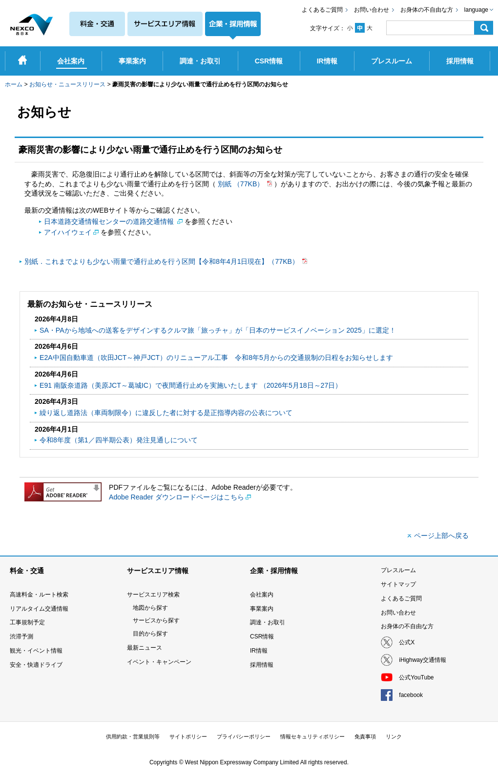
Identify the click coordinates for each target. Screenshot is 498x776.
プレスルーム (398, 570)
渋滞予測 (21, 636)
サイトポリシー (188, 736)
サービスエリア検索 (153, 594)
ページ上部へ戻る (441, 535)
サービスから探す (156, 620)
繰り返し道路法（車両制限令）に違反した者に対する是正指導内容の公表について (166, 413)
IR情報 (259, 650)
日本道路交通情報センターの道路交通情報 (110, 221)
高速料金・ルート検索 (39, 594)
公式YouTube (416, 677)
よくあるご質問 (322, 9)
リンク (394, 736)
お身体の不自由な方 (426, 9)
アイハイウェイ (68, 232)
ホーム (13, 84)
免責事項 (365, 736)
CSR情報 (262, 636)
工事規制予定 (27, 622)
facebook (411, 695)
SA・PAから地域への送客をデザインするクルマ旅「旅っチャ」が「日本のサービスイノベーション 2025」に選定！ (218, 330)
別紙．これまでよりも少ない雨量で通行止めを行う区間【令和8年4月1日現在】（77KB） (162, 261)
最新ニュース (144, 647)
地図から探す (150, 607)
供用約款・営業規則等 (133, 736)
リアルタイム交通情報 (39, 608)
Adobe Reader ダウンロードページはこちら (176, 497)
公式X (407, 642)
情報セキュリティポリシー (312, 736)
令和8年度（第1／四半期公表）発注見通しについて (119, 440)
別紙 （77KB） (242, 184)
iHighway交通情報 (422, 660)
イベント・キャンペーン (159, 661)
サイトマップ (398, 584)
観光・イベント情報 (36, 650)
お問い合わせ (371, 9)
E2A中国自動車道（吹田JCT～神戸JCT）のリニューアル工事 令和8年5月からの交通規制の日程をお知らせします (216, 357)
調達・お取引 (267, 622)
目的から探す (150, 633)
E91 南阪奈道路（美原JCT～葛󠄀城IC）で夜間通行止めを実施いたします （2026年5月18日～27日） (191, 385)
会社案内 (261, 594)
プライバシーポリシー (243, 736)
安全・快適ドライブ (36, 664)
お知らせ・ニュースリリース (67, 84)
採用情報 (261, 664)
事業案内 (261, 608)
